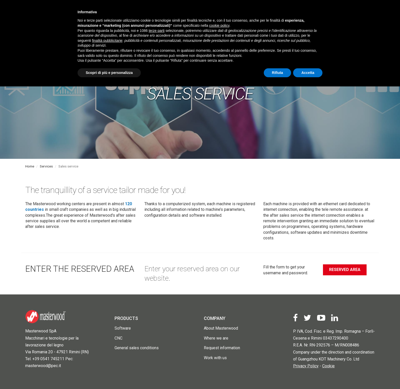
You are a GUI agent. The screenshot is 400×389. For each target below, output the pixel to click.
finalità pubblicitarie (107, 40)
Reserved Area (344, 269)
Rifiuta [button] (277, 73)
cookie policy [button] (219, 25)
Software (123, 328)
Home (29, 166)
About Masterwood (221, 328)
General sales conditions (137, 347)
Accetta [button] (307, 73)
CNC (118, 338)
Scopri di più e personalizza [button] (109, 73)
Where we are (216, 338)
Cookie (328, 366)
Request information (222, 347)
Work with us (215, 357)
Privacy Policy (306, 366)
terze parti (157, 31)
